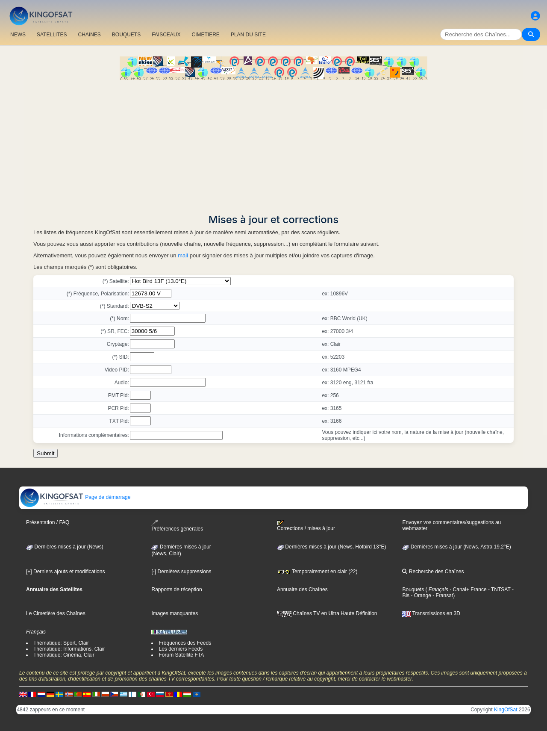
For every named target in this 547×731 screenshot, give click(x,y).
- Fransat (442, 595)
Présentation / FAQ (47, 522)
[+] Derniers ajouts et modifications (65, 572)
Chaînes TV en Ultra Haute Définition (327, 613)
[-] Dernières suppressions (181, 572)
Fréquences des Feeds (185, 643)
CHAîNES (89, 35)
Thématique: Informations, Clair (69, 649)
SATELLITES (52, 35)
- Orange (420, 595)
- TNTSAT (499, 589)
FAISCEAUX (166, 35)
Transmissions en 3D (431, 613)
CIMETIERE (206, 35)
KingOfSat (506, 710)
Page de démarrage (75, 497)
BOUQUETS (126, 35)
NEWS (18, 35)
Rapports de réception (176, 589)
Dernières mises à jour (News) (64, 547)
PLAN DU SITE (248, 35)
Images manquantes (174, 613)
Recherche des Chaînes (433, 572)
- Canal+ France (467, 589)
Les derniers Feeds (181, 649)
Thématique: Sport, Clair (61, 643)
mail (183, 255)
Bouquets (413, 589)
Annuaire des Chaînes (302, 589)
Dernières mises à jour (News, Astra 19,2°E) (456, 547)
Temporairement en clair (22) (317, 572)
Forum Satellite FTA (181, 655)
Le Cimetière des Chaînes (55, 613)
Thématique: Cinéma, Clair (63, 655)
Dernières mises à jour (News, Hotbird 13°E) (331, 547)
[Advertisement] (273, 144)
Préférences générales (177, 525)
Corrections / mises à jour (306, 525)
